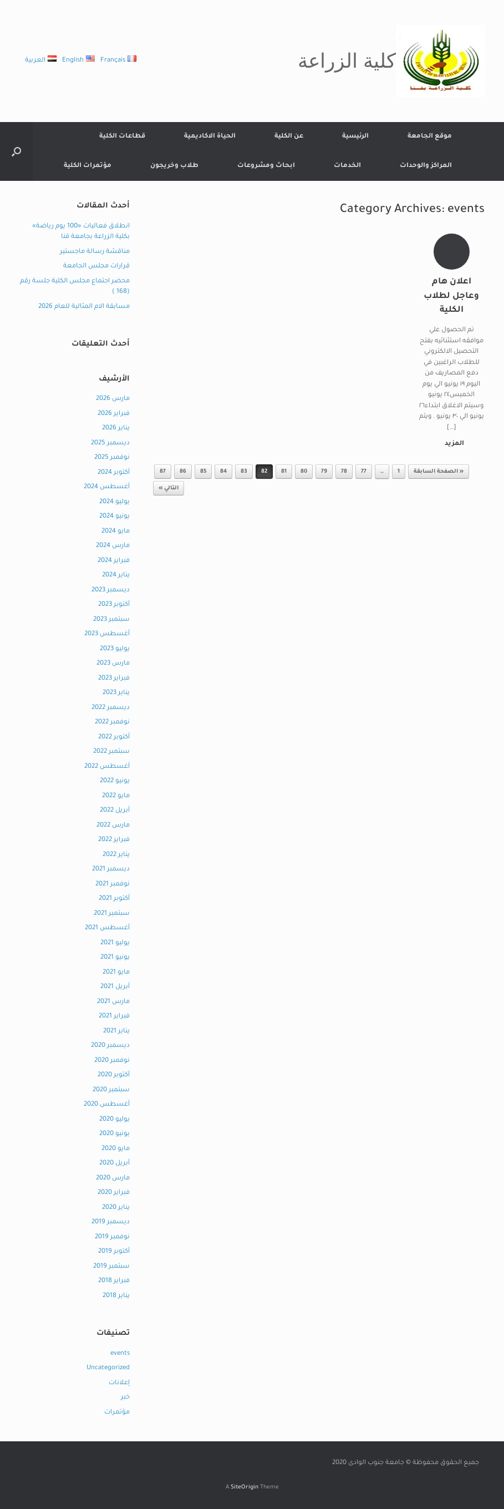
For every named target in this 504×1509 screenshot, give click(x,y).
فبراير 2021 (114, 1016)
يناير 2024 (116, 575)
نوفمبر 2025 (112, 458)
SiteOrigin (244, 1488)
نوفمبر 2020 (112, 1061)
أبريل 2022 (115, 810)
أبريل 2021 (115, 987)
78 (344, 472)
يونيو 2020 (114, 1134)
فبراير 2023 (114, 678)
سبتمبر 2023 (111, 620)
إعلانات (119, 1383)
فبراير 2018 (114, 1281)
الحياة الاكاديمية (210, 136)
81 (284, 472)
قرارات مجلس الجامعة (96, 266)
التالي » (169, 488)
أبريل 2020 (114, 1163)
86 (183, 472)
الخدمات (347, 166)
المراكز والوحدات (426, 166)
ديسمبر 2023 (110, 590)
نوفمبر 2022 (112, 722)
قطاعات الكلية (122, 136)
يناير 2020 (116, 1208)
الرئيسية (355, 136)
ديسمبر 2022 (110, 708)
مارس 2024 (113, 546)
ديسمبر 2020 (110, 1046)
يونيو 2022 (115, 781)
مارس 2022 (113, 825)
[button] (16, 151)
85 (203, 472)
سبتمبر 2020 (111, 1090)
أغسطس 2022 (107, 767)
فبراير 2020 (114, 1193)
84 (223, 472)
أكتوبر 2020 (114, 1075)
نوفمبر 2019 (112, 1237)
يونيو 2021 (115, 957)
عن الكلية (288, 136)
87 (163, 472)
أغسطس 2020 (107, 1104)
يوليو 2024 (114, 502)
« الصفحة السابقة (439, 472)
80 (304, 472)
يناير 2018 (116, 1296)
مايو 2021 (116, 972)
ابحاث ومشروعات (266, 166)
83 (244, 472)
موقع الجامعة (430, 136)
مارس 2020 (113, 1178)
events (120, 1354)
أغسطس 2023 (107, 634)
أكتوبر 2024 (114, 473)
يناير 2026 (116, 428)
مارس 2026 (113, 399)
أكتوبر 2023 (114, 605)
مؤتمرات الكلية (87, 166)
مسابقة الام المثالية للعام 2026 (84, 307)
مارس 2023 (113, 663)
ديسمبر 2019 (110, 1222)
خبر (125, 1397)
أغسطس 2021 (107, 928)
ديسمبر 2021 (111, 869)
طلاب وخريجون (174, 166)
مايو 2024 (115, 531)
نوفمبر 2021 (112, 884)
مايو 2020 (115, 1149)
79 (324, 472)
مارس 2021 (113, 1002)
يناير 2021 (116, 1031)
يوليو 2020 (114, 1119)
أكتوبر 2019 (114, 1251)
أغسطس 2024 (107, 487)
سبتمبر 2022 (111, 752)
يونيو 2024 (114, 516)
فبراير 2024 (114, 561)
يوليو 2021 (115, 943)
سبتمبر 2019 (111, 1266)
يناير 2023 (116, 693)
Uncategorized (108, 1368)
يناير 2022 (116, 855)
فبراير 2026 (114, 414)
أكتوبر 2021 (114, 899)
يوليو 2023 (115, 649)
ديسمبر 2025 (110, 443)
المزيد (452, 444)
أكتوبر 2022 (114, 737)
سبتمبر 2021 (112, 914)
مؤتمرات (117, 1412)
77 (363, 472)
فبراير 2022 (114, 840)
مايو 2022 (116, 796)
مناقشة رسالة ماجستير (95, 252)
